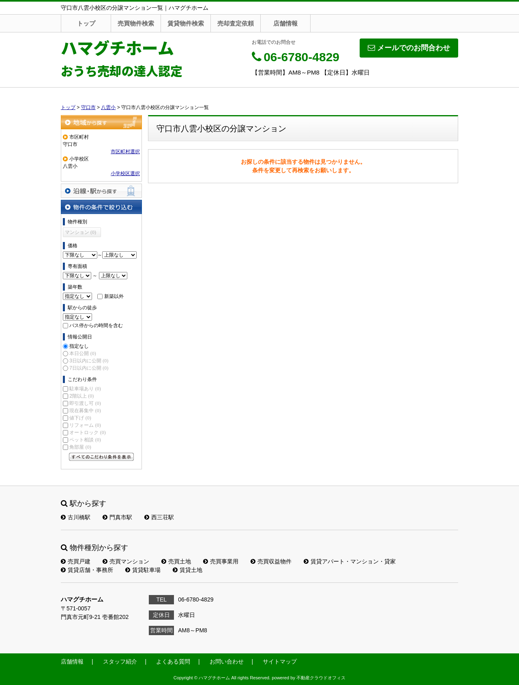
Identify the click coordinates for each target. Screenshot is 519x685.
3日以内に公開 (88, 361)
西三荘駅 (159, 517)
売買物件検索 (136, 23)
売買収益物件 (271, 561)
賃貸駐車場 (143, 570)
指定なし (79, 346)
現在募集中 (85, 410)
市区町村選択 (125, 151)
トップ (86, 23)
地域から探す (101, 122)
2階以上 (81, 396)
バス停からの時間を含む (96, 325)
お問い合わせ (227, 661)
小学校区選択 (125, 173)
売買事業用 (220, 561)
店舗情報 (285, 23)
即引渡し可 (85, 403)
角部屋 (80, 447)
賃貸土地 (187, 570)
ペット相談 (85, 440)
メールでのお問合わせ (409, 48)
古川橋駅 (75, 517)
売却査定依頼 (235, 23)
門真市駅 (117, 517)
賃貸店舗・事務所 (87, 570)
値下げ (80, 418)
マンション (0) (80, 232)
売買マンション (126, 561)
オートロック (87, 432)
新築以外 (114, 296)
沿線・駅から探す (101, 191)
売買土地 (176, 561)
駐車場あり (85, 389)
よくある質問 (173, 661)
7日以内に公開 (88, 368)
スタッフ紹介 (120, 661)
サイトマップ (280, 661)
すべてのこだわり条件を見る (101, 457)
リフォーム (85, 425)
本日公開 (82, 353)
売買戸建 (75, 561)
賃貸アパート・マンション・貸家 (350, 561)
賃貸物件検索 (185, 23)
